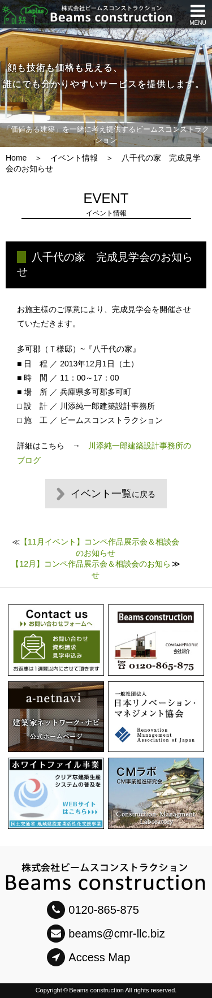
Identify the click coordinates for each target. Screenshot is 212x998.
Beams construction (96, 990)
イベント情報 (74, 157)
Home (16, 157)
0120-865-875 (93, 910)
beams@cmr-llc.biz (106, 933)
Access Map (88, 957)
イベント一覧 (113, 493)
